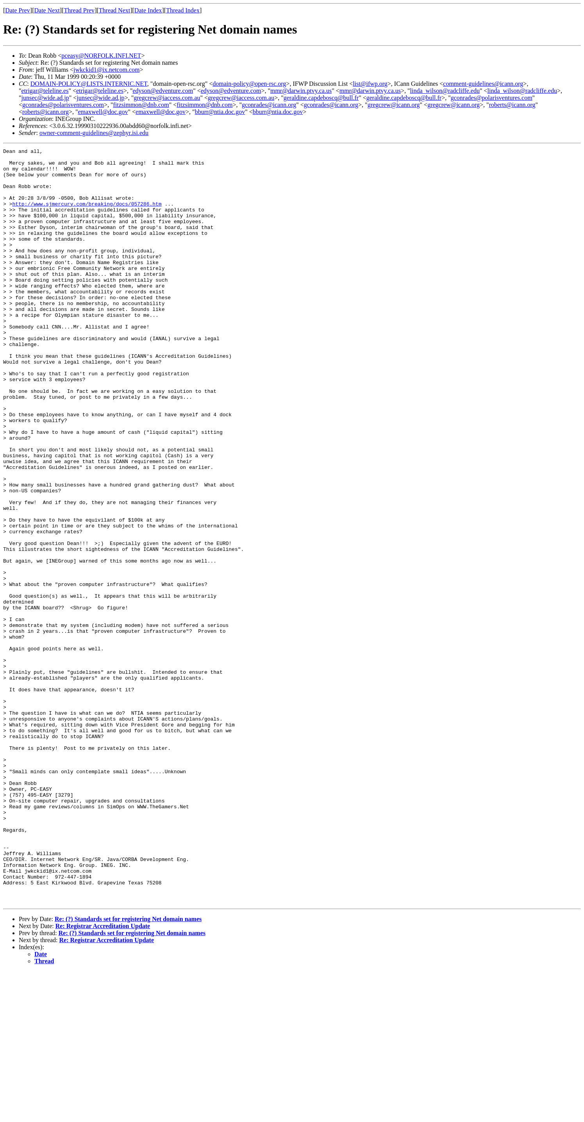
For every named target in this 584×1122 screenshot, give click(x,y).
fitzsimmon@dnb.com (141, 104)
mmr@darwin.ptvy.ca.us (301, 90)
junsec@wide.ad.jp (45, 97)
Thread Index (183, 10)
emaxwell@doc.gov (103, 111)
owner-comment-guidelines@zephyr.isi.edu (93, 133)
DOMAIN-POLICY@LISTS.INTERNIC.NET (88, 83)
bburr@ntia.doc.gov (220, 111)
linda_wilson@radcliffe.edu (445, 90)
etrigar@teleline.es (45, 90)
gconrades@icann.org (269, 104)
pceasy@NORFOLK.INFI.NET (101, 55)
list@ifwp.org (370, 83)
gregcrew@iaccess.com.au (167, 97)
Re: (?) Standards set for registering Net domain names (128, 1070)
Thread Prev (79, 10)
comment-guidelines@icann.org (483, 83)
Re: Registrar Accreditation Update (102, 1077)
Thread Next (114, 10)
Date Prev (17, 10)
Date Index (148, 10)
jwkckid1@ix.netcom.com (106, 69)
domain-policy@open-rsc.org (249, 83)
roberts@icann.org (512, 104)
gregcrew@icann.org (394, 104)
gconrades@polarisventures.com (491, 97)
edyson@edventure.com (162, 90)
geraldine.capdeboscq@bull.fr (321, 97)
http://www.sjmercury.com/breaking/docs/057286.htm (86, 215)
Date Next (47, 10)
